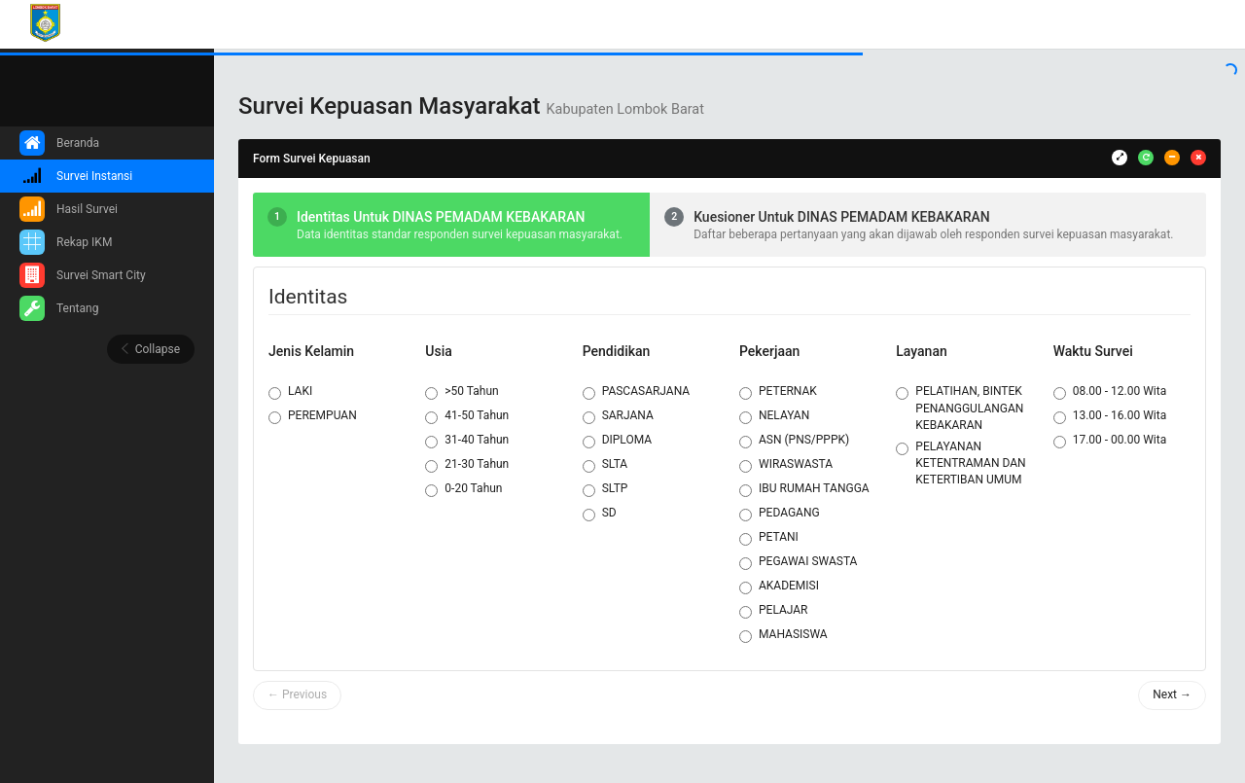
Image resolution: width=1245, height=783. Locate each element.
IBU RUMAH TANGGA (804, 489)
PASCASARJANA (637, 392)
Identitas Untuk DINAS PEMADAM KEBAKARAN (441, 217)
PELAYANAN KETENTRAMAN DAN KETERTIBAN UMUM (960, 463)
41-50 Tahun (467, 416)
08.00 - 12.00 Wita (1110, 392)
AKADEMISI (779, 586)
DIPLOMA (617, 440)
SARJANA (618, 416)
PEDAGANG (779, 513)
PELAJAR (773, 611)
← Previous (297, 694)
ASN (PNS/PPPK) (794, 440)
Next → (1172, 694)
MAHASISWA (783, 635)
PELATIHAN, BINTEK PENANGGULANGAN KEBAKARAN (959, 407)
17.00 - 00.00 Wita (1110, 440)
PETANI (769, 538)
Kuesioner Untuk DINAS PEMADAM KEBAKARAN (842, 217)
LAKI (290, 392)
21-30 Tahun (467, 465)
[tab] (451, 225)
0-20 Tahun (463, 489)
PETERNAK (778, 392)
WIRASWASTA (786, 465)
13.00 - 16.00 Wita (1110, 416)
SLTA (605, 465)
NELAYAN (774, 416)
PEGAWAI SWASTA (798, 562)
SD (600, 513)
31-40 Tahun (467, 440)
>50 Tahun (461, 392)
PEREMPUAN (312, 416)
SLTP (605, 489)
